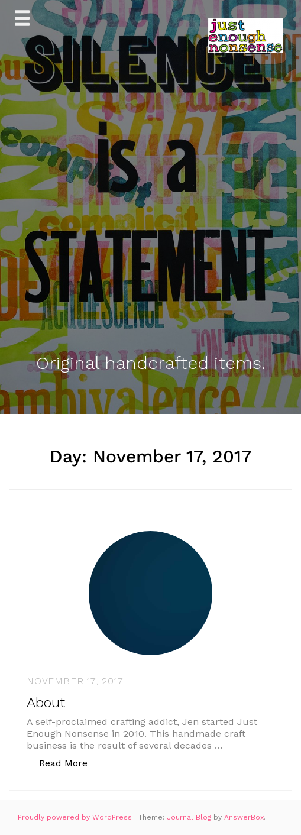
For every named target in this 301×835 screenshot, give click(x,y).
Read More (69, 762)
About (46, 702)
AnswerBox (244, 817)
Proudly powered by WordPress (76, 817)
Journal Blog (190, 817)
